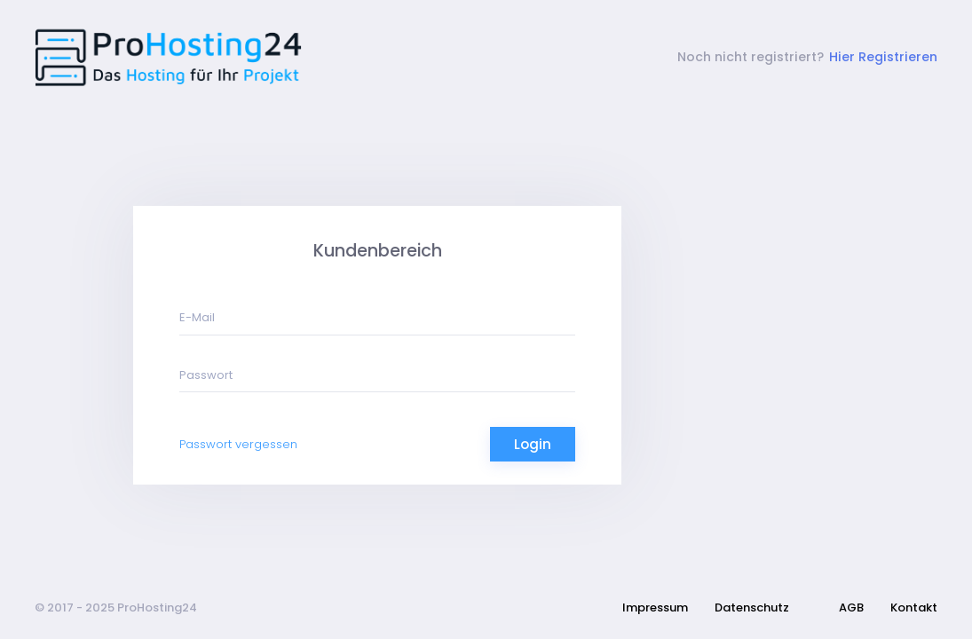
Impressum (655, 607)
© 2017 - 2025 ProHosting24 (116, 607)
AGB (851, 607)
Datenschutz (752, 607)
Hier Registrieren (883, 57)
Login (532, 444)
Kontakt (913, 607)
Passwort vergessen (238, 444)
